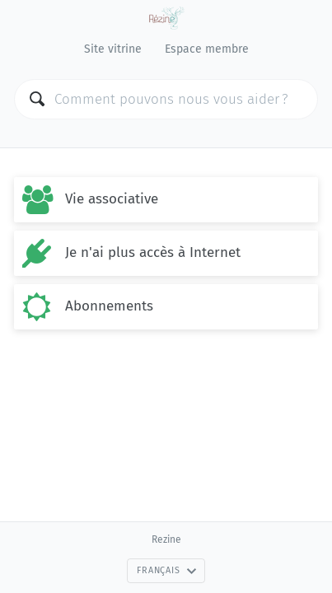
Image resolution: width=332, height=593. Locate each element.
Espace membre (207, 49)
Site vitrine (113, 49)
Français (166, 570)
